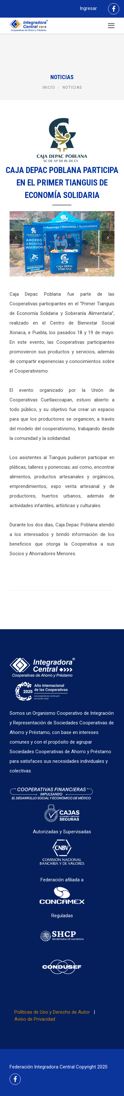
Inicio (48, 87)
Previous (16, 237)
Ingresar (88, 8)
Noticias (72, 87)
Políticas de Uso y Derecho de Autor (52, 1012)
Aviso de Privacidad (34, 1019)
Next (108, 237)
